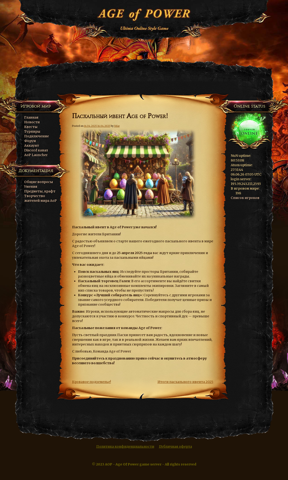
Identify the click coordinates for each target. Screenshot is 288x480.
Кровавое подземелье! (91, 382)
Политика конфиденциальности (125, 446)
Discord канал (36, 150)
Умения (30, 186)
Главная (31, 117)
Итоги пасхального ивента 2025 (185, 382)
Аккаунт (31, 145)
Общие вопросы (38, 182)
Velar (117, 126)
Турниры (32, 131)
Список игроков (245, 198)
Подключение (36, 136)
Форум (30, 141)
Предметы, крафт (39, 191)
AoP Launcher (36, 155)
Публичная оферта (175, 446)
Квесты (31, 127)
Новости (32, 122)
